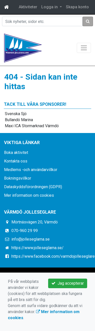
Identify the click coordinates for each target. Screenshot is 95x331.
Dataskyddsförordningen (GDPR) (33, 186)
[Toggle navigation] (84, 48)
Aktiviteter (28, 7)
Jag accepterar (67, 283)
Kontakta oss (15, 161)
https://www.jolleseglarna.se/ (37, 247)
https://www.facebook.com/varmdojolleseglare (53, 256)
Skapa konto (77, 7)
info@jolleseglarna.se (30, 239)
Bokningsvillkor (17, 178)
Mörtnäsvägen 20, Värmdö (34, 222)
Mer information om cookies (29, 195)
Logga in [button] (50, 7)
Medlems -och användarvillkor (30, 169)
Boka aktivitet (16, 152)
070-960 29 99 (24, 230)
